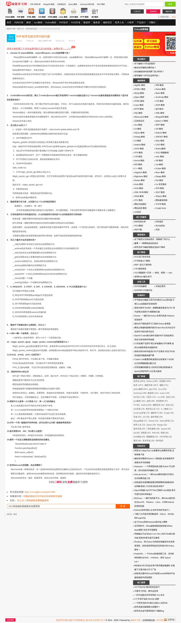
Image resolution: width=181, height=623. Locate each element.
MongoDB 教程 (48, 4)
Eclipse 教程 (161, 168)
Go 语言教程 (161, 184)
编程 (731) (164, 385)
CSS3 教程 (160, 145)
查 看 (122, 506)
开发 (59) (137, 417)
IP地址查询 (160, 286)
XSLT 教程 (160, 192)
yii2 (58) (146, 417)
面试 (15, 514)
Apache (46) (166, 429)
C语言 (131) (151, 397)
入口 (173, 17)
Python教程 (50, 22)
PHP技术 (63, 22)
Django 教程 (161, 176)
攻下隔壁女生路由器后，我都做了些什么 (152, 239)
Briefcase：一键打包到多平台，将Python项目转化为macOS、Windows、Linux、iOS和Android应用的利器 (154, 502)
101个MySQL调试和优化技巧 (147, 587)
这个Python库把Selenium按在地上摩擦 (150, 522)
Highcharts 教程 (140, 176)
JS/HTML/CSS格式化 (143, 290)
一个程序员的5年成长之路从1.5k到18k (151, 603)
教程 (28, 22)
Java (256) (162, 389)
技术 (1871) (138, 385)
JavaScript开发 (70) (141, 413)
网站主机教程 (140, 204)
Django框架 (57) (140, 421)
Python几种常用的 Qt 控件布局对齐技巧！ (152, 510)
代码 (158, 230)
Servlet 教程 (139, 160)
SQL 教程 (138, 113)
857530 (160, 620)
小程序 (130, 22)
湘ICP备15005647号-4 (95, 620)
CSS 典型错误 (140, 269)
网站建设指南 (161, 200)
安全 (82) (170, 405)
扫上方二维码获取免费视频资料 (33, 500)
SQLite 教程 (139, 133)
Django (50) (162, 425)
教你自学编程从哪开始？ (145, 68)
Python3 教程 (161, 133)
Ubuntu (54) (153, 421)
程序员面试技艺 (32, 29)
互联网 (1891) (165, 381)
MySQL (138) (139, 397)
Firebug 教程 (139, 137)
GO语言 (137, 212)
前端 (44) (164, 433)
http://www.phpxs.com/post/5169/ (40, 492)
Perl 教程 (159, 180)
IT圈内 (152, 22)
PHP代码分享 (140, 222)
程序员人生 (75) (153, 409)
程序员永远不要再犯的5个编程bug (149, 611)
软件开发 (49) (139, 429)
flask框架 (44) (139, 437)
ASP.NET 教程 (162, 137)
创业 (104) (170, 397)
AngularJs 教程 (140, 172)
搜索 (170, 4)
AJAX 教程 (139, 149)
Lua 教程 (159, 164)
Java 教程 (138, 125)
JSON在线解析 (140, 286)
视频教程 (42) (152, 437)
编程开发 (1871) (151, 385)
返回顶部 (10, 620)
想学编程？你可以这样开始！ (147, 75)
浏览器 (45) (146, 433)
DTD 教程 (160, 188)
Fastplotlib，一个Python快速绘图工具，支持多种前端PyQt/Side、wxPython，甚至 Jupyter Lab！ (154, 558)
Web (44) (155, 433)
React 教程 (160, 172)
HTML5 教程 (139, 89)
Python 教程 (161, 89)
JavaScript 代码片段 (87, 4)
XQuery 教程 (161, 196)
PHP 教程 (160, 85)
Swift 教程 (138, 188)
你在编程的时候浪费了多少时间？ (149, 72)
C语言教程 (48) (153, 429)
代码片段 (18, 22)
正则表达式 (61, 4)
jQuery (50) (151, 425)
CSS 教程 (159, 101)
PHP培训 (159, 441)
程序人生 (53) (139, 425)
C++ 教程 (138, 168)
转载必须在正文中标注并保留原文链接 (42, 496)
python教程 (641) (140, 389)
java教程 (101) (139, 401)
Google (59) (169, 413)
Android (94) (146, 405)
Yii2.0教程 (138, 226)
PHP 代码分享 (35, 4)
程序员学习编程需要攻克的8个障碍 (149, 247)
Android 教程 (139, 145)
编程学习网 (11, 29)
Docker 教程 (139, 180)
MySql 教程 (139, 93)
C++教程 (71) (166, 409)
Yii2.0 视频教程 (162, 153)
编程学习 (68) (156, 413)
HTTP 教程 (139, 109)
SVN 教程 (138, 153)
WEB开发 (76, 22)
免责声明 (60, 620)
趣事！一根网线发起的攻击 (146, 243)
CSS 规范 (138, 157)
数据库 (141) (153, 393)
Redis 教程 (160, 93)
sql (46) (136, 433)
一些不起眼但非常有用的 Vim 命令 (149, 595)
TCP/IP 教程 (161, 204)
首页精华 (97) (162, 401)
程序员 (9, 514)
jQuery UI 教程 (162, 121)
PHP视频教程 (79, 620)
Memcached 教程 (141, 117)
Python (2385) (152, 381)
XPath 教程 (139, 196)
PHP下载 (138, 230)
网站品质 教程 (140, 208)
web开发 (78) (139, 409)
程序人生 (119, 22)
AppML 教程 (139, 85)
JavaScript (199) (139, 393)
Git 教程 (137, 129)
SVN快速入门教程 (142, 261)
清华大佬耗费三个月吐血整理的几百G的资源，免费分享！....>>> (41, 48)
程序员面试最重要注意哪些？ (147, 607)
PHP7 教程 (101, 4)
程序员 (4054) (139, 381)
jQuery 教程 (73, 4)
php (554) (153, 389)
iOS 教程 (159, 129)
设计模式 (159, 109)
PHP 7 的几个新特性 (143, 265)
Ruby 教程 (160, 141)
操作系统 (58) (156, 417)
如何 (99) (151, 401)
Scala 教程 (138, 184)
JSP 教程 (159, 160)
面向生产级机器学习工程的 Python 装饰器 (152, 324)
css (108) (161, 397)
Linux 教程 (139, 105)
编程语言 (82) (158, 405)
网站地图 (68, 620)
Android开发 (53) (167, 421)
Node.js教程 (161, 149)
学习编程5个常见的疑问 (144, 64)
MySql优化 (160, 226)
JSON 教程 (160, 105)
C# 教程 (137, 141)
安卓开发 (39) (148, 441)
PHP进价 (159, 222)
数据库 (86, 22)
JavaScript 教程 (162, 97)
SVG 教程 (138, 200)
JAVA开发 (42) (166, 437)
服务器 (96, 22)
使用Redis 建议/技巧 (143, 277)
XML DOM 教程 (141, 192)
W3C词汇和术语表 (142, 257)
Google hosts (161, 208)
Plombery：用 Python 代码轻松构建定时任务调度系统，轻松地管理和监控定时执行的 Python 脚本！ (154, 546)
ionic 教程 (160, 157)
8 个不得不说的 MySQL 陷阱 (146, 599)
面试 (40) (137, 441)
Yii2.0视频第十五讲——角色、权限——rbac (153, 273)
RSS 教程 (138, 164)
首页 (9, 22)
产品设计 (141, 22)
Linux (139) (164, 393)
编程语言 (107, 22)
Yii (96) (136, 405)
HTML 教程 (139, 101)
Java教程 (38, 22)
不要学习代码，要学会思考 (146, 591)
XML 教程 (160, 113)
